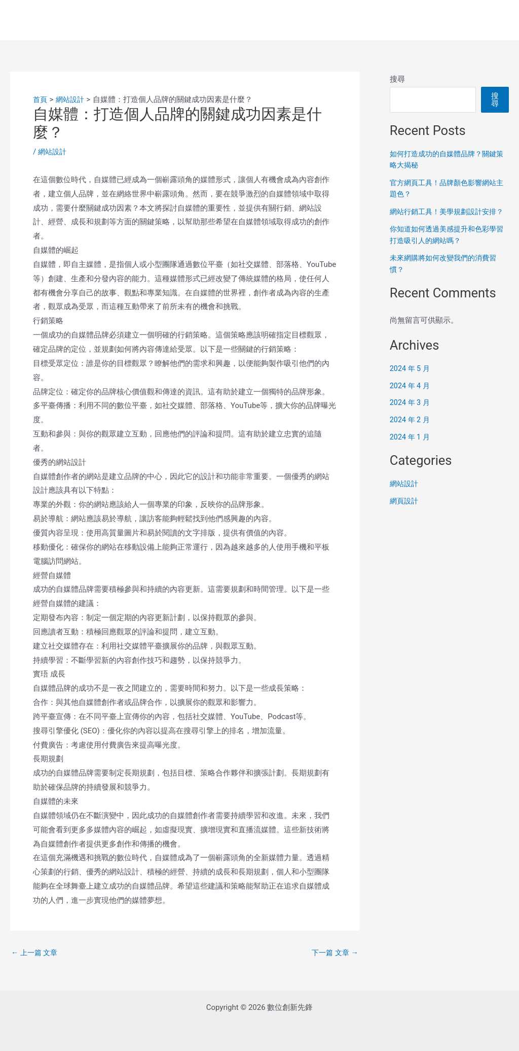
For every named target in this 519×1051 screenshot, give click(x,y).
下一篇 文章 (333, 953)
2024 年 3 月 (411, 414)
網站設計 (53, 151)
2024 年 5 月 (411, 379)
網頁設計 (405, 512)
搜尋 (397, 79)
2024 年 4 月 (411, 396)
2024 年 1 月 (411, 448)
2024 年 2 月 (411, 431)
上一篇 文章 (35, 953)
